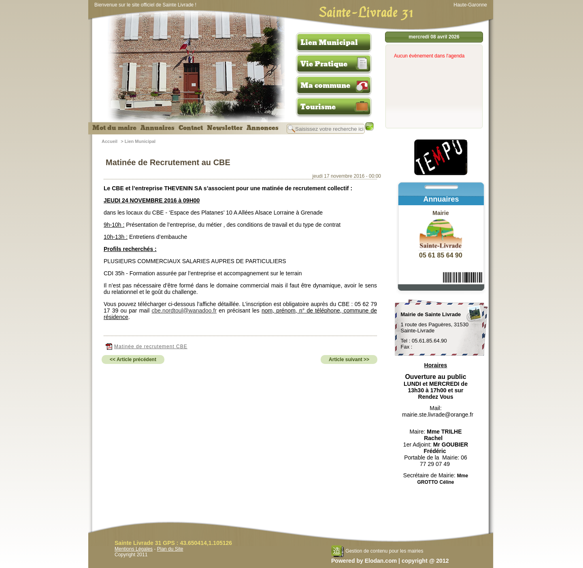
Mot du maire (114, 128)
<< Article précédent (133, 359)
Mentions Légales (134, 549)
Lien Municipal (329, 42)
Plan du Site (170, 549)
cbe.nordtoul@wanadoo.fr (184, 310)
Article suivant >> (349, 359)
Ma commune (325, 85)
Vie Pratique (323, 64)
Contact (191, 128)
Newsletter (225, 128)
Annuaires (157, 128)
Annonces (263, 128)
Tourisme (318, 107)
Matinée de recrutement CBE (146, 346)
